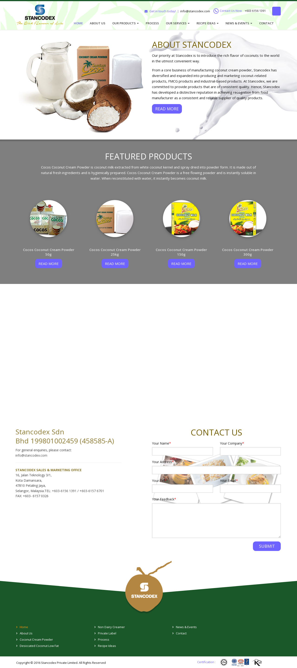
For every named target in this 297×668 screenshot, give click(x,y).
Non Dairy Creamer (111, 627)
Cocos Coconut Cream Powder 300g (247, 252)
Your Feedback (164, 499)
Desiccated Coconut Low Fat (39, 646)
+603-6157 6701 (88, 491)
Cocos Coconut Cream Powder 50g (48, 252)
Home (78, 23)
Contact (266, 23)
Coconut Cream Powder (36, 639)
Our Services (178, 23)
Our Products (125, 23)
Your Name (161, 443)
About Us (97, 23)
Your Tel (159, 480)
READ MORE (167, 108)
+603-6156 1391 (61, 491)
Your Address (163, 462)
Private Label (107, 633)
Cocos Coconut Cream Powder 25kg (115, 252)
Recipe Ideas (208, 23)
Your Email (229, 480)
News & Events (239, 23)
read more (49, 263)
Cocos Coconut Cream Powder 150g (181, 252)
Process (152, 23)
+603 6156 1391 (255, 11)
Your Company (232, 443)
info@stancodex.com (195, 11)
